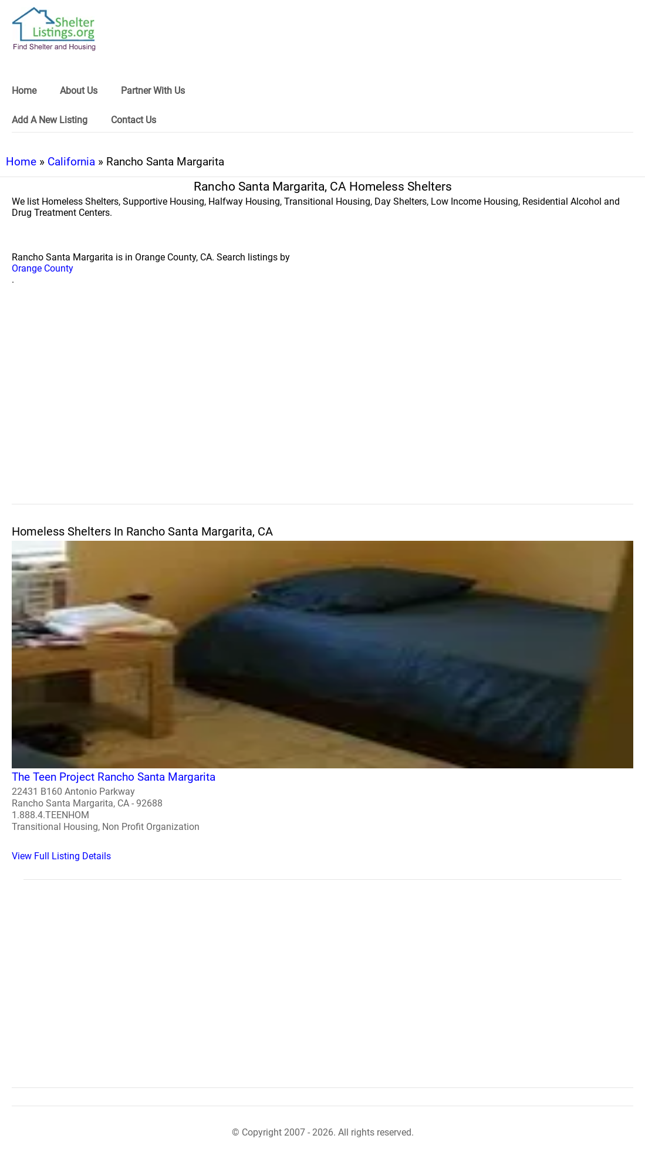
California (71, 161)
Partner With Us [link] (153, 90)
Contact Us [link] (133, 120)
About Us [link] (78, 90)
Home (21, 161)
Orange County (42, 268)
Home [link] (24, 90)
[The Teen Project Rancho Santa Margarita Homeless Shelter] (322, 701)
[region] (322, 407)
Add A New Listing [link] (49, 120)
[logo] (54, 29)
